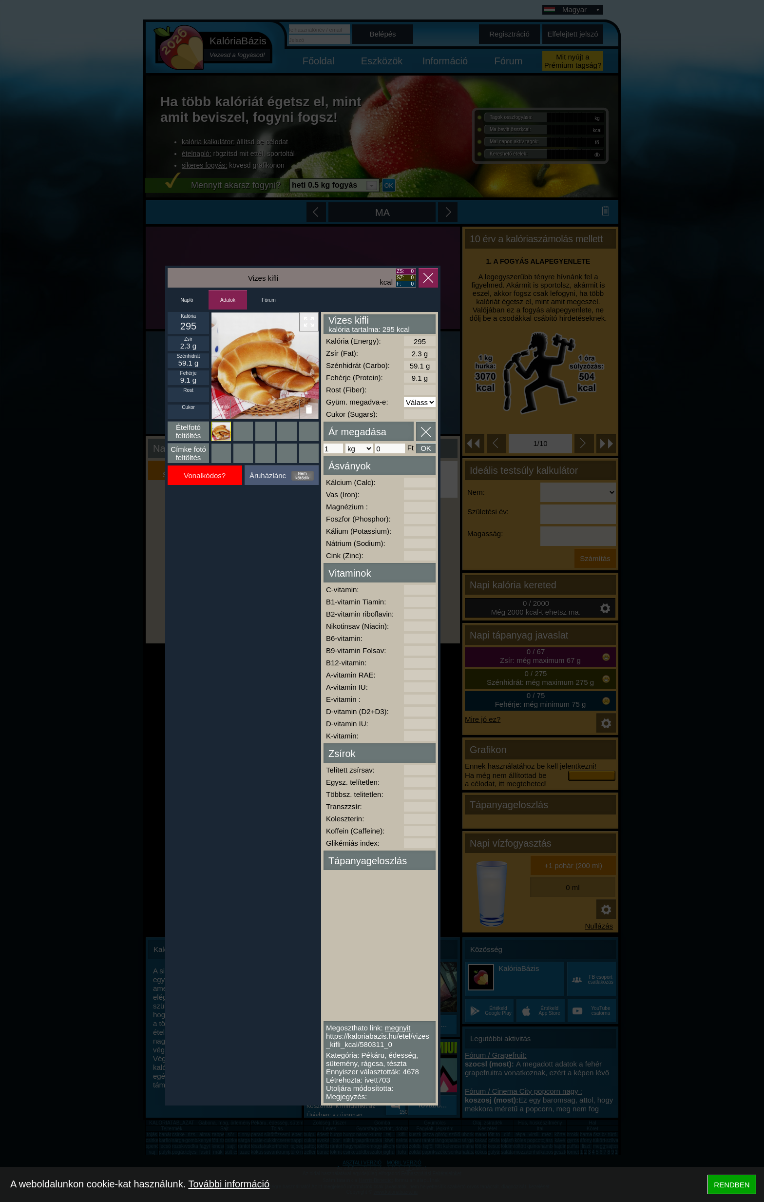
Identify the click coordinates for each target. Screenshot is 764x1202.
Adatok (227, 300)
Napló (186, 300)
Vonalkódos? (205, 475)
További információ (228, 1184)
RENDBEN (731, 1185)
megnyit (398, 1028)
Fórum (269, 300)
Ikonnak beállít (220, 409)
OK (425, 448)
